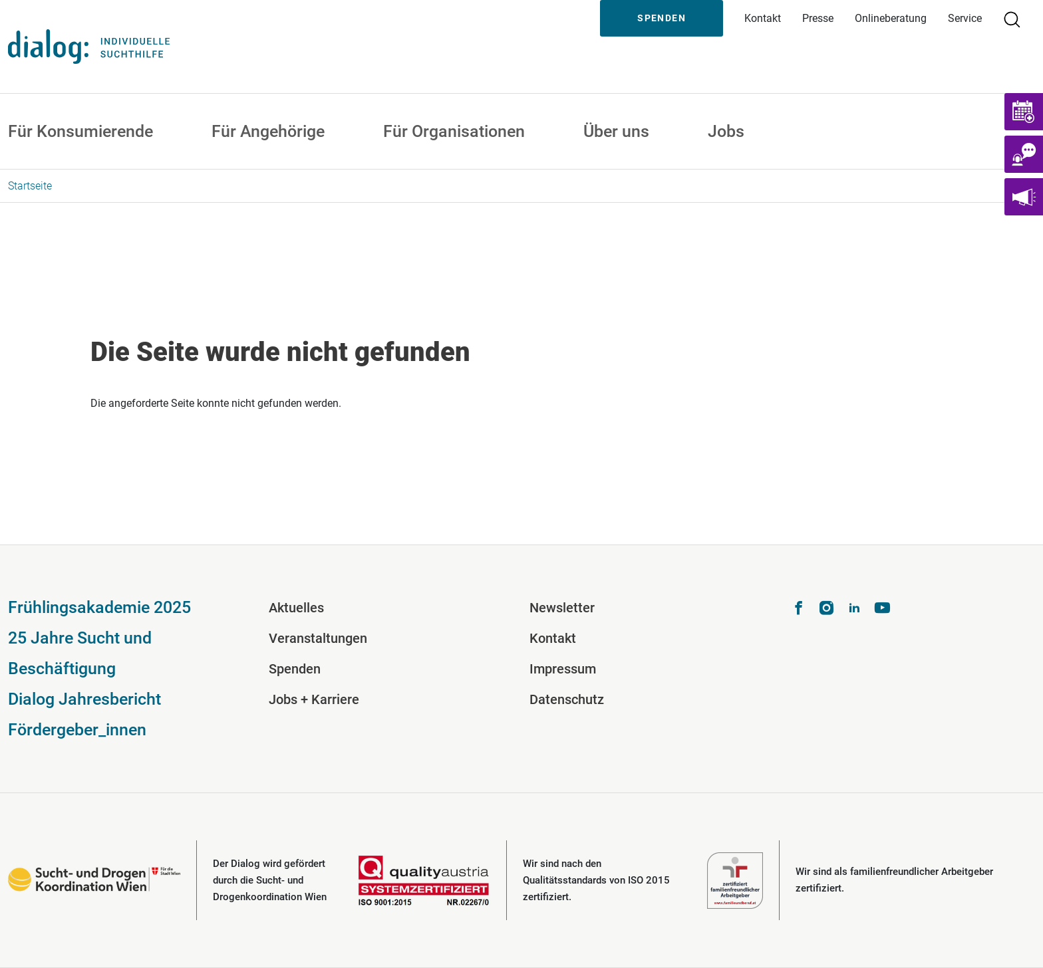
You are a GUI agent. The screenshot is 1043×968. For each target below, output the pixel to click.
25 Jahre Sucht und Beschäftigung (80, 653)
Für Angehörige (268, 131)
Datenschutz (566, 699)
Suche (1017, 18)
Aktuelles (296, 608)
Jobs (726, 131)
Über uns (616, 131)
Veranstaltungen (318, 638)
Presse (817, 18)
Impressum (562, 669)
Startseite (30, 186)
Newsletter (562, 608)
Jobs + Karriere (314, 699)
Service (965, 18)
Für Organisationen (454, 131)
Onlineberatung (891, 18)
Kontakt (762, 18)
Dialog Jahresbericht (84, 699)
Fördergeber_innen (77, 729)
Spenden (661, 18)
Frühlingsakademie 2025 (99, 607)
